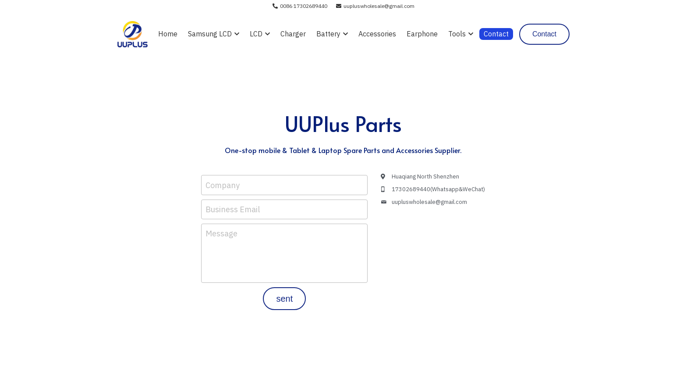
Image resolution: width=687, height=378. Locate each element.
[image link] (132, 33)
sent (284, 298)
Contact (544, 34)
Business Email (232, 209)
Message (221, 233)
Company (222, 185)
